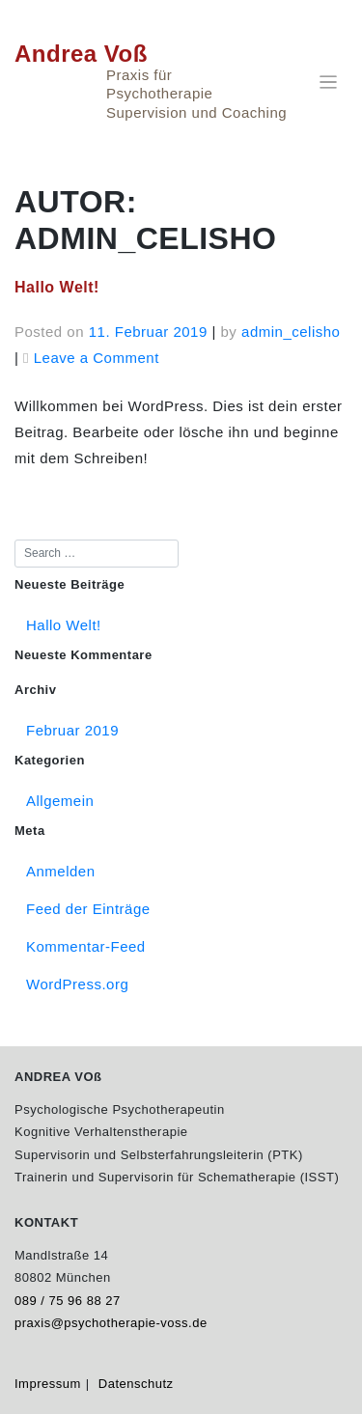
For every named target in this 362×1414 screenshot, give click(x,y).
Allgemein (60, 800)
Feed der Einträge (88, 909)
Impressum (47, 1383)
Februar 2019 (72, 730)
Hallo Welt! (56, 287)
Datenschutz (136, 1383)
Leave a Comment (96, 357)
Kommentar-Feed (86, 946)
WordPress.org (77, 984)
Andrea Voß (81, 54)
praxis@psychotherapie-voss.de (111, 1323)
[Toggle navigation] (328, 83)
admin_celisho (290, 331)
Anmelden (61, 871)
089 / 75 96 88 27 (67, 1300)
